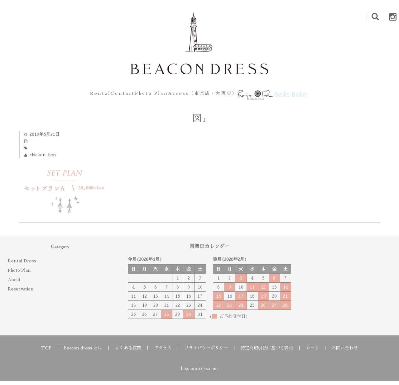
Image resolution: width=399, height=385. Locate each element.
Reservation (21, 292)
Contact (105, 95)
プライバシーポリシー (206, 351)
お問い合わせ (345, 351)
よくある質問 (128, 351)
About (14, 283)
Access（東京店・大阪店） (205, 95)
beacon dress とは (83, 351)
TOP (46, 351)
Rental (71, 95)
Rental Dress (22, 264)
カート (312, 351)
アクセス (162, 351)
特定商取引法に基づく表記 (267, 351)
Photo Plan (145, 95)
